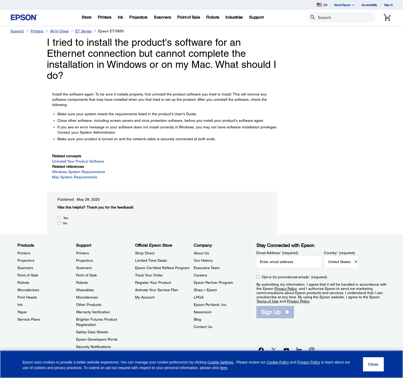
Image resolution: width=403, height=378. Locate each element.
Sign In (388, 5)
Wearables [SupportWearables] (85, 290)
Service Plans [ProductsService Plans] (28, 319)
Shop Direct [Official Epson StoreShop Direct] (145, 253)
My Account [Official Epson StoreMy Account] (145, 297)
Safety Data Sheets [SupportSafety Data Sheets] (92, 332)
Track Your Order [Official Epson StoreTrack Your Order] (149, 275)
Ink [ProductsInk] (19, 305)
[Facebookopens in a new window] (261, 350)
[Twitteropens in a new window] (273, 350)
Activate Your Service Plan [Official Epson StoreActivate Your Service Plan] (156, 290)
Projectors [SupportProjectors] (84, 260)
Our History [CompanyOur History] (203, 260)
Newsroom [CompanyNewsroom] (203, 312)
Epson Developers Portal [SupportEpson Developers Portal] (96, 339)
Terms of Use (267, 301)
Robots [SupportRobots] (82, 282)
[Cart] (387, 17)
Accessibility (369, 5)
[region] (201, 364)
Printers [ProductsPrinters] (23, 253)
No (65, 223)
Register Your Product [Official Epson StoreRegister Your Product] (153, 282)
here (223, 368)
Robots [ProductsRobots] (23, 282)
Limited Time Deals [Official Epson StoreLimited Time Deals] (151, 260)
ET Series (83, 31)
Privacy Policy (285, 288)
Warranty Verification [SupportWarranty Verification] (93, 312)
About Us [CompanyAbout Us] (201, 253)
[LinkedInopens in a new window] (299, 350)
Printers (37, 31)
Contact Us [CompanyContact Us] (203, 327)
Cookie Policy (278, 362)
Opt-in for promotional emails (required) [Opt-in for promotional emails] (294, 277)
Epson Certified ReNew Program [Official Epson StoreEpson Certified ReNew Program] (162, 268)
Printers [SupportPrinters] (82, 253)
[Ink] (120, 17)
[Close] (373, 364)
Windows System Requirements (78, 172)
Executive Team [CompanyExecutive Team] (207, 268)
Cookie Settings (220, 362)
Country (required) (339, 253)
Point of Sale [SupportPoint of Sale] (86, 275)
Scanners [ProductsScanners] (25, 268)
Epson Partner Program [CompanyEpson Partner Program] (213, 282)
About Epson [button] (344, 5)
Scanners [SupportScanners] (84, 268)
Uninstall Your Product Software (78, 161)
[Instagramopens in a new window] (311, 350)
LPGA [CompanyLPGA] (198, 297)
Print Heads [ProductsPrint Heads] (27, 297)
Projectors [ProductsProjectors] (25, 260)
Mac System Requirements (74, 177)
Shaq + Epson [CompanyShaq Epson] (205, 290)
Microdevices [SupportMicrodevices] (87, 297)
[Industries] (234, 17)
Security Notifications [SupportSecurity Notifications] (93, 347)
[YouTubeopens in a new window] (286, 350)
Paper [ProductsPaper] (22, 312)
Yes (65, 218)
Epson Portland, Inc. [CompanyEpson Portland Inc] (210, 305)
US (322, 5)
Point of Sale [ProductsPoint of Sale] (27, 275)
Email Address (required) (277, 253)
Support (17, 31)
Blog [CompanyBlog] (197, 319)
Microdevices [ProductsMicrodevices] (28, 290)
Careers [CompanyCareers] (200, 275)
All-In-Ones (59, 31)
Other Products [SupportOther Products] (88, 305)
